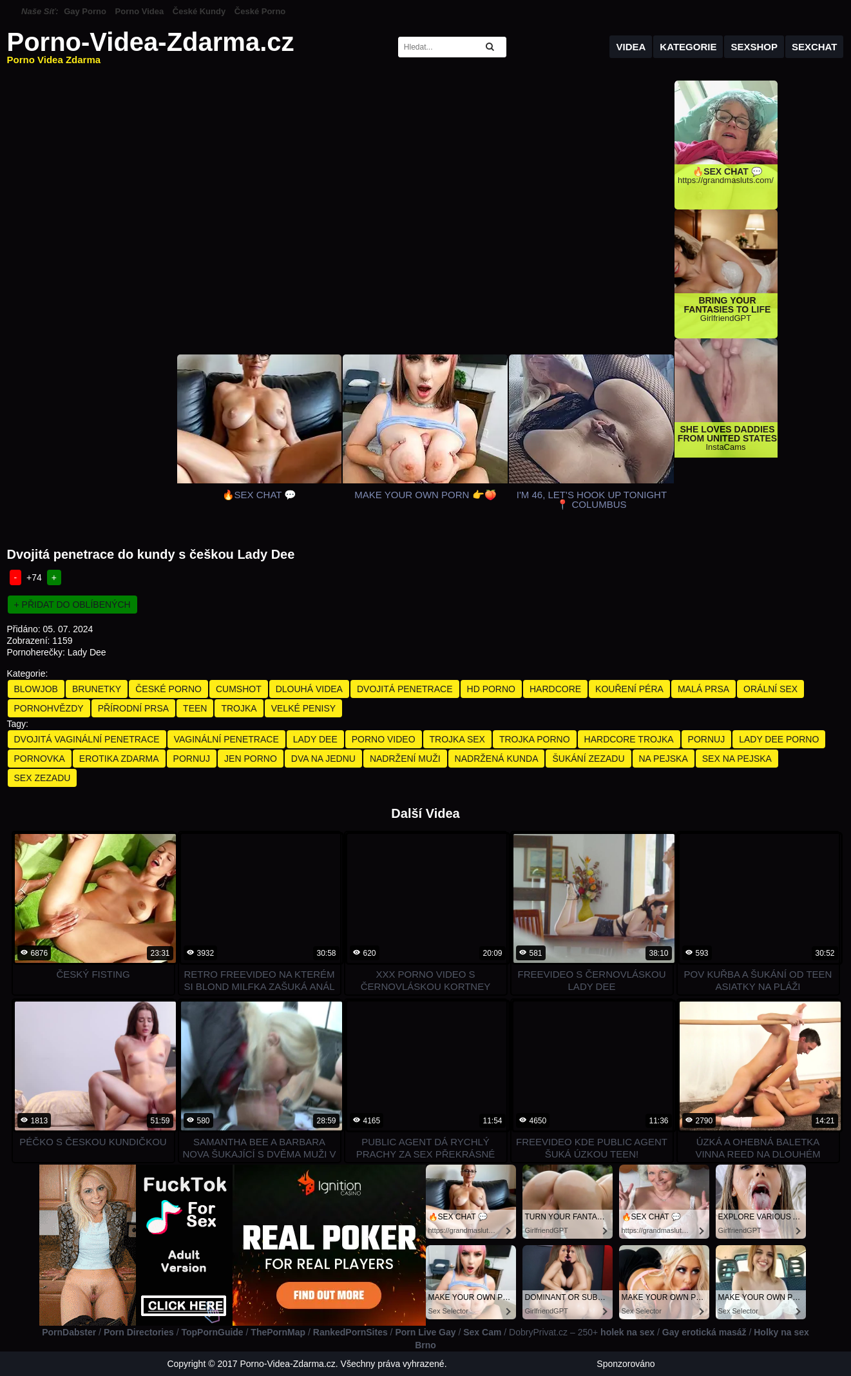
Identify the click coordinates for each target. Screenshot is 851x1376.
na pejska (663, 758)
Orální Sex (770, 689)
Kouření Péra (629, 689)
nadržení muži (405, 758)
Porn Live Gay (425, 1332)
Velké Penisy (303, 708)
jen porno (250, 758)
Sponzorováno (626, 1364)
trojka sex (457, 739)
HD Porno (491, 689)
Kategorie (688, 46)
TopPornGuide (212, 1332)
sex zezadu (42, 778)
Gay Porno (85, 11)
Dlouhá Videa (309, 689)
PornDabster (69, 1332)
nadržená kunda (497, 758)
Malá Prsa (703, 689)
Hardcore (555, 689)
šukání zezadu (588, 758)
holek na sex (627, 1332)
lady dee (315, 739)
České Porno (259, 11)
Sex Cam (482, 1332)
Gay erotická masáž (704, 1332)
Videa (630, 46)
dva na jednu (323, 758)
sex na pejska (737, 758)
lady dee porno (779, 739)
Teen (195, 708)
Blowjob (36, 689)
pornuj (706, 739)
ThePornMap (278, 1332)
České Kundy (199, 11)
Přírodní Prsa (133, 708)
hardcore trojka (629, 739)
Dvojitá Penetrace (405, 689)
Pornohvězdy (49, 708)
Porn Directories (139, 1332)
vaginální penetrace (226, 739)
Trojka (238, 708)
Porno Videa (139, 11)
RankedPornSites (350, 1332)
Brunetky (96, 689)
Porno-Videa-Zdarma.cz (150, 46)
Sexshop (754, 46)
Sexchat (814, 46)
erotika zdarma (119, 758)
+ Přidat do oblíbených (72, 604)
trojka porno (534, 739)
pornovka (39, 758)
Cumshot (239, 689)
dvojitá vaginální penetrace (87, 739)
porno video (384, 739)
